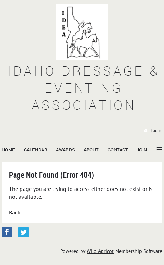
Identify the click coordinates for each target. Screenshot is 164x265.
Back (14, 212)
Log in (156, 131)
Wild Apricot (100, 251)
